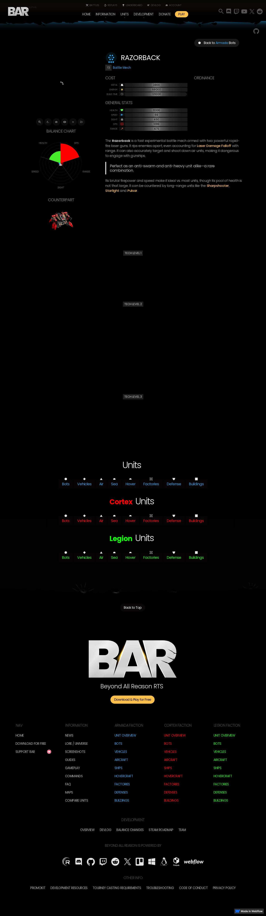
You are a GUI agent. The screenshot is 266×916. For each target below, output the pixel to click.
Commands (74, 776)
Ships (118, 768)
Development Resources (68, 888)
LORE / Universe (76, 743)
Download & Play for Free (132, 699)
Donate (164, 14)
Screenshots (75, 752)
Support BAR (25, 752)
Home (86, 14)
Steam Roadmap (161, 830)
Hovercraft (124, 776)
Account (175, 5)
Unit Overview (125, 735)
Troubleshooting (160, 888)
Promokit (37, 888)
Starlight (112, 190)
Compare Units (76, 800)
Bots (118, 743)
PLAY (181, 14)
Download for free (31, 743)
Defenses (121, 792)
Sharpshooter (218, 185)
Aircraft (121, 760)
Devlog (156, 5)
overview (87, 830)
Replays (112, 5)
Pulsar (132, 190)
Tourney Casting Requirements (117, 888)
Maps (69, 792)
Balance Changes (130, 830)
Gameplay (72, 768)
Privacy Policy (224, 888)
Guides (70, 760)
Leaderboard (134, 5)
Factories (122, 784)
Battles (94, 5)
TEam (182, 830)
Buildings (122, 800)
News (69, 735)
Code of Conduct (193, 888)
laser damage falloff (214, 145)
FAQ (68, 784)
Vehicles (121, 752)
